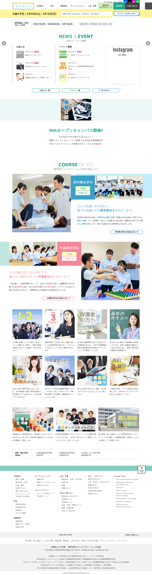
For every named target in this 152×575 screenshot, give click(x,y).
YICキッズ (36, 562)
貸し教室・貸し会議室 (33, 541)
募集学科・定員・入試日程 (72, 479)
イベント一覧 (76, 90)
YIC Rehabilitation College (127, 479)
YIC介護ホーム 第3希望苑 (102, 565)
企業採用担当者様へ (95, 491)
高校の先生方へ (94, 488)
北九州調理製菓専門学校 (106, 559)
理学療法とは (67, 502)
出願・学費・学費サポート (72, 505)
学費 (63, 485)
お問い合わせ (132, 6)
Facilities (120, 487)
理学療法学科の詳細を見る (126, 232)
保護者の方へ (93, 485)
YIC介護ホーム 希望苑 (65, 565)
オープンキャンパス (23, 6)
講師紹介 (19, 510)
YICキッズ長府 (81, 562)
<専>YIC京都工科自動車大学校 (47, 568)
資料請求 (119, 6)
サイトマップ (122, 541)
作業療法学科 (21, 507)
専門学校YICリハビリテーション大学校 (50, 559)
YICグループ (27, 562)
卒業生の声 (20, 527)
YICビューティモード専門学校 (93, 556)
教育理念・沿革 (22, 482)
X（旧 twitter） (106, 90)
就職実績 (63, 6)
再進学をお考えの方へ (70, 496)
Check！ (98, 144)
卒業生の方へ (93, 494)
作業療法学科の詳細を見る (58, 298)
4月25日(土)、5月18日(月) (41, 13)
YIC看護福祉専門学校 (72, 559)
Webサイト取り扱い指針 (90, 541)
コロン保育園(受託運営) (96, 562)
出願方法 (65, 482)
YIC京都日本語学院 (108, 568)
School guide (121, 490)
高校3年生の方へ (94, 479)
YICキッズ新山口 (112, 562)
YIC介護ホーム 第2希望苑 (83, 565)
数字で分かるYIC (22, 491)
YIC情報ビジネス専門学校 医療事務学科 (90, 454)
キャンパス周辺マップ (45, 493)
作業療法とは (67, 499)
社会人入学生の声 (68, 511)
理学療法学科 (21, 504)
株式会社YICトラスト (48, 565)
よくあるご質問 (47, 541)
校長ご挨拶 (20, 479)
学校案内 (40, 6)
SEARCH (148, 5)
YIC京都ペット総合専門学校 (69, 568)
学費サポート (67, 488)
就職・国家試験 (68, 508)
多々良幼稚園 (124, 562)
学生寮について (43, 496)
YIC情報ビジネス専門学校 (57, 556)
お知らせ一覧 (46, 90)
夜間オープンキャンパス (46, 482)
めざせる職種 (21, 513)
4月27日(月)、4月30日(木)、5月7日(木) (53, 24)
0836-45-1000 (89, 550)
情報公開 (58, 541)
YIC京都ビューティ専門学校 (90, 568)
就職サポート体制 (22, 524)
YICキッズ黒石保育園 (67, 562)
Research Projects (123, 501)
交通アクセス (21, 488)
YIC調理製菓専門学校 (89, 559)
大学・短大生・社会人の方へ (99, 482)
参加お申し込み (43, 485)
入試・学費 (92, 6)
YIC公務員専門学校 (74, 556)
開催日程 (40, 479)
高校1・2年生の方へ (96, 476)
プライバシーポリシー (108, 541)
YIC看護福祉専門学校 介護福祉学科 (67, 454)
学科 (52, 6)
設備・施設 (20, 485)
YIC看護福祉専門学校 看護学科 (44, 454)
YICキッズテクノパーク (50, 562)
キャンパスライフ (77, 6)
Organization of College (126, 498)
